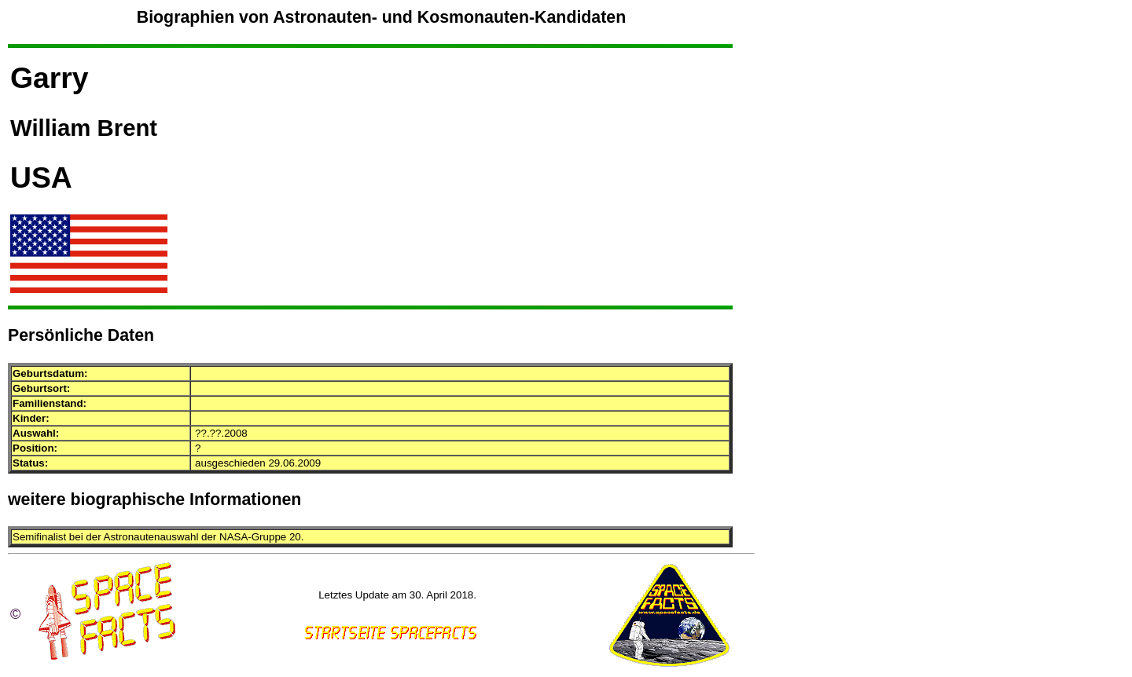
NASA (233, 537)
